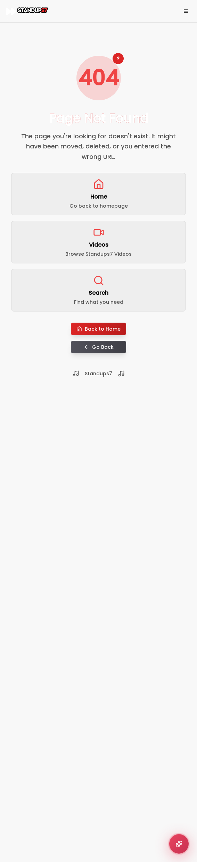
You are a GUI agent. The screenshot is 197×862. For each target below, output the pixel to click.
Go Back (99, 347)
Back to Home (98, 328)
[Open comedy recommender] (179, 844)
